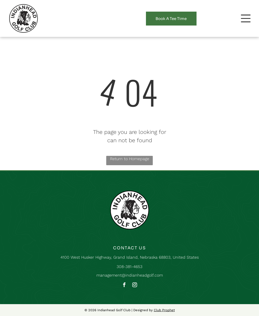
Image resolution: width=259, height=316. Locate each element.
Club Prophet (164, 310)
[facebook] (124, 285)
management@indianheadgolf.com (129, 275)
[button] (246, 18)
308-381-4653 (129, 266)
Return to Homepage (129, 158)
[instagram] (134, 285)
